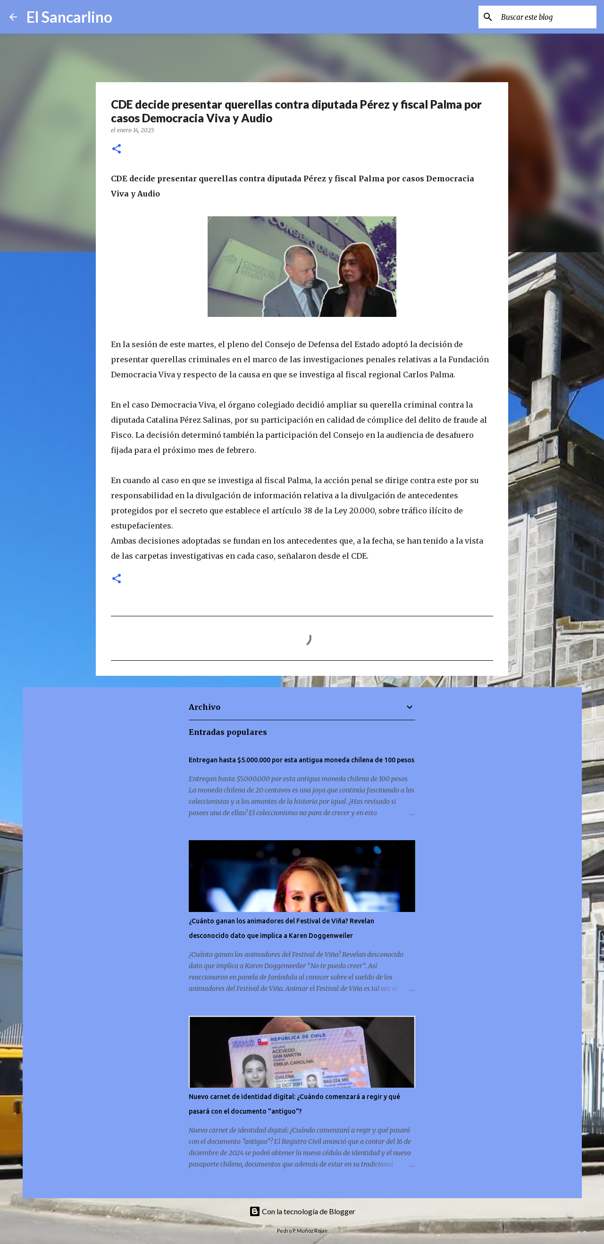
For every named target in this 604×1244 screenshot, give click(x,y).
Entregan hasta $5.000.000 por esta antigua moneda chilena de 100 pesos (301, 760)
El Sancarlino (69, 17)
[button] (116, 149)
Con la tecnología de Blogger (302, 1211)
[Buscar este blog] (546, 17)
